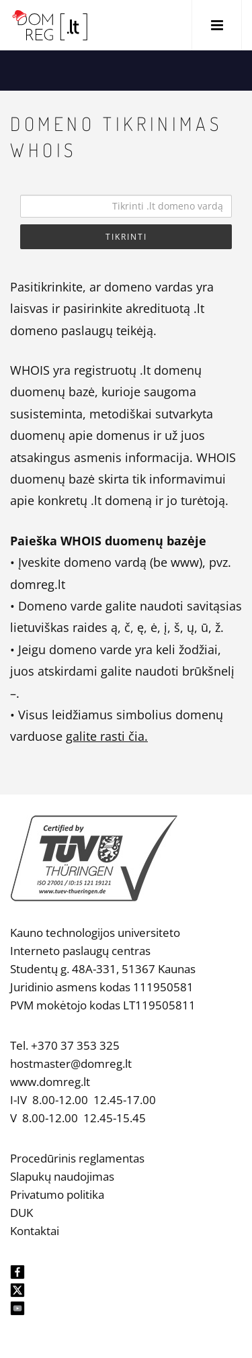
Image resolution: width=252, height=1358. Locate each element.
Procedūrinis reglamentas (77, 1158)
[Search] (126, 206)
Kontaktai (34, 1230)
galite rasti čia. (107, 736)
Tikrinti (126, 236)
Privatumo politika (57, 1194)
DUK (21, 1212)
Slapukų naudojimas (62, 1176)
